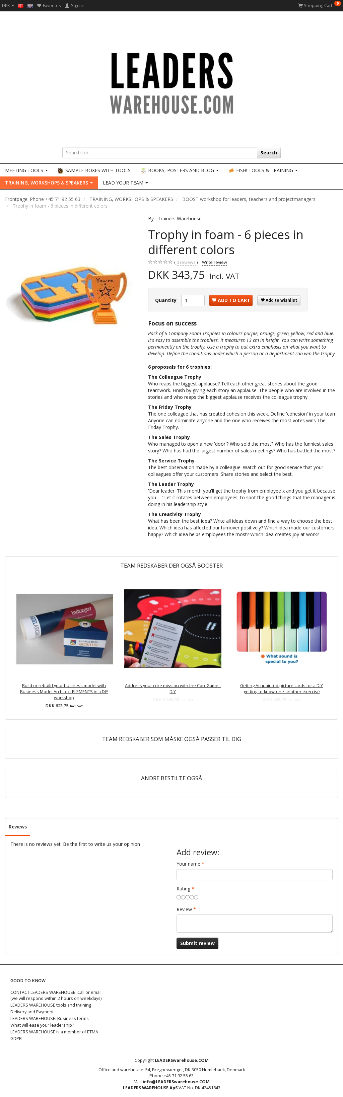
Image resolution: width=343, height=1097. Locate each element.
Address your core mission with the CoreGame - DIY (173, 688)
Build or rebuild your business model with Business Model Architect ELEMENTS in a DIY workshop (64, 692)
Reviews (18, 826)
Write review (214, 262)
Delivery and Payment (32, 1012)
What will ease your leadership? (42, 1025)
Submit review (197, 943)
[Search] (269, 152)
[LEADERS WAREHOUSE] (171, 82)
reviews (186, 263)
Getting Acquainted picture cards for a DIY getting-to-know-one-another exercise (281, 688)
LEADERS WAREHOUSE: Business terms (49, 1018)
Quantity (166, 300)
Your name (188, 864)
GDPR (16, 1038)
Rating (183, 888)
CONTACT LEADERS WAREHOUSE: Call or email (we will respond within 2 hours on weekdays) (55, 995)
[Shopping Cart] (319, 5)
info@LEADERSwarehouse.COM (176, 1082)
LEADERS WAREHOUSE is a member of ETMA (54, 1032)
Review (184, 909)
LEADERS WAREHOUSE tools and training (50, 1005)
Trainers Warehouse (180, 218)
